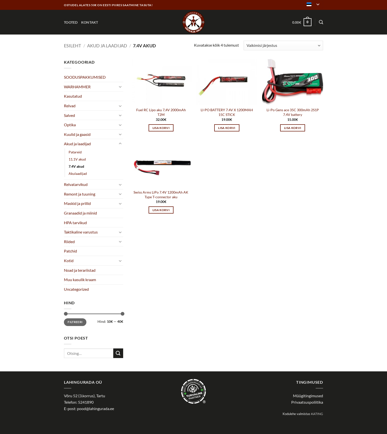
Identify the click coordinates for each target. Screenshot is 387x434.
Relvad (70, 105)
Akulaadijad (78, 173)
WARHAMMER (77, 86)
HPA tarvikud (75, 222)
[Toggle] (120, 87)
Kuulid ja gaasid (77, 134)
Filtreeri (75, 322)
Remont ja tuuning (79, 194)
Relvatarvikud (76, 184)
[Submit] (118, 353)
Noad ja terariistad (80, 270)
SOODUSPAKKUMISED (85, 77)
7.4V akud (76, 166)
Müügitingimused (308, 395)
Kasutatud (73, 96)
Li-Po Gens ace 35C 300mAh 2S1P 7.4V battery (293, 112)
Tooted (71, 22)
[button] (301, 22)
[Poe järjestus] (283, 45)
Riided (69, 241)
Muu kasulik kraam (80, 279)
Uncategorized (76, 289)
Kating (317, 414)
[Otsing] (321, 22)
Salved (69, 115)
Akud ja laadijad (107, 45)
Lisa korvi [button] (161, 127)
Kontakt (89, 22)
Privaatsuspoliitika (307, 402)
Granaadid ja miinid (80, 213)
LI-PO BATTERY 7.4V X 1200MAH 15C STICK (227, 112)
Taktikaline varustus (81, 232)
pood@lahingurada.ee (95, 408)
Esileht (72, 45)
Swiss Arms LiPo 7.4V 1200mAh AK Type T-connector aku (161, 194)
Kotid (69, 260)
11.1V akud (77, 159)
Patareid (75, 152)
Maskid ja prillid (77, 203)
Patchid (70, 251)
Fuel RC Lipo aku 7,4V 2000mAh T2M (161, 112)
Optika (70, 124)
